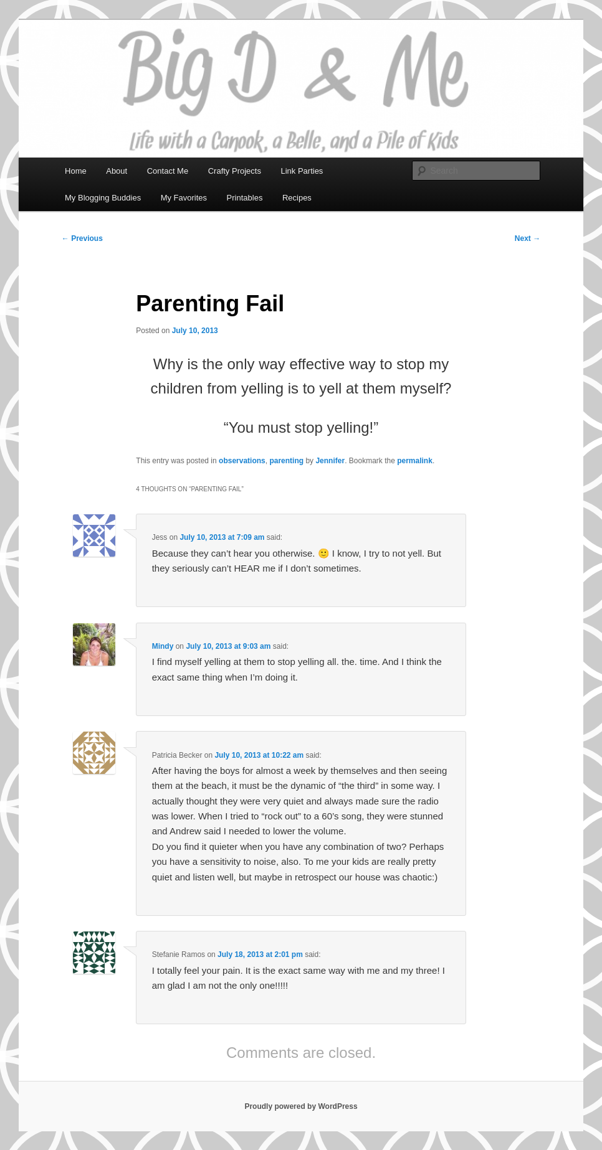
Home (76, 171)
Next (527, 238)
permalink (414, 460)
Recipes (297, 197)
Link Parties (301, 171)
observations (242, 460)
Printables (245, 197)
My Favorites (184, 197)
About (116, 171)
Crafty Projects (234, 171)
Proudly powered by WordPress (300, 1106)
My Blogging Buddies (103, 197)
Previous (82, 238)
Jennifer (330, 460)
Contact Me (167, 171)
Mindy (163, 646)
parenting (286, 460)
